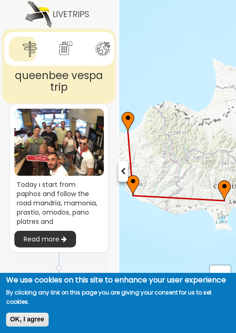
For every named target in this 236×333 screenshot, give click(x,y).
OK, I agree (27, 319)
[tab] (23, 49)
